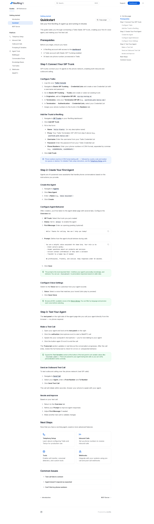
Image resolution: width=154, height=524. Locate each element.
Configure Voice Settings (130, 41)
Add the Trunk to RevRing (130, 28)
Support (122, 3)
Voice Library (75, 301)
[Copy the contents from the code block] (108, 231)
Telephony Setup (96, 161)
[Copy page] (102, 20)
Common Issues (125, 60)
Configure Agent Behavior (130, 38)
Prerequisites (124, 19)
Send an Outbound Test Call (131, 50)
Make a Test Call (127, 47)
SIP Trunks (57, 118)
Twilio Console (60, 83)
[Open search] (77, 3)
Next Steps (124, 57)
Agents (56, 189)
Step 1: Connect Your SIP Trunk (130, 22)
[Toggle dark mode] (143, 3)
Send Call (56, 376)
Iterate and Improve (128, 53)
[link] (57, 439)
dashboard (76, 49)
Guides (11, 9)
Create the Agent (127, 34)
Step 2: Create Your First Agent (130, 31)
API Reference (21, 9)
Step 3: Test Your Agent (128, 44)
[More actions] (109, 20)
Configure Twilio (127, 25)
